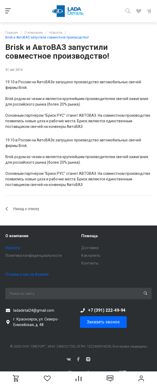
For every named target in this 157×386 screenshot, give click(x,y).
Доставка (90, 248)
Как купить (90, 255)
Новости (12, 248)
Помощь (89, 235)
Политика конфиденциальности (33, 255)
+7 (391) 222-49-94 (106, 310)
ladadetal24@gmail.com (33, 310)
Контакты (89, 263)
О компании (16, 235)
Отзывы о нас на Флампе (27, 274)
